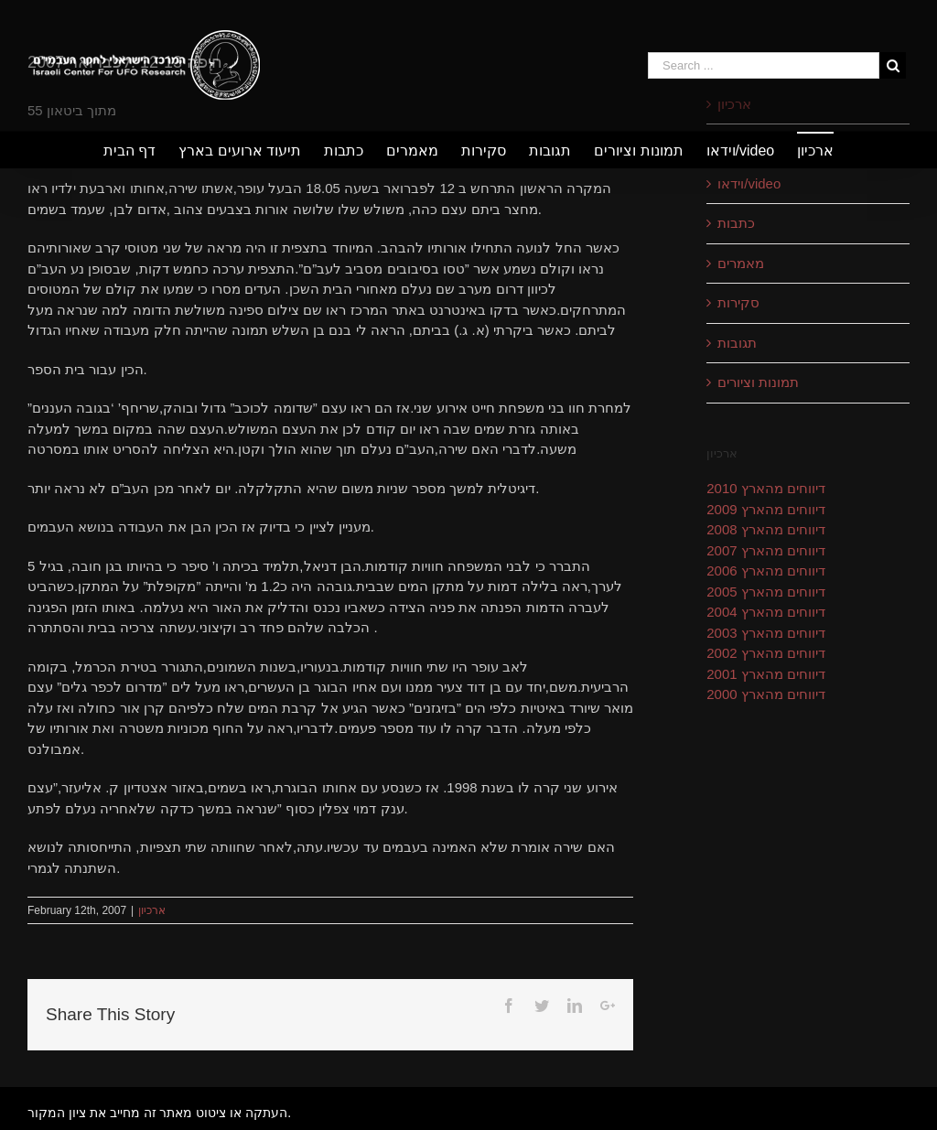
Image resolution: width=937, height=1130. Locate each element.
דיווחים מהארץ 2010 (765, 488)
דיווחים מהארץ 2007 (765, 550)
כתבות (736, 223)
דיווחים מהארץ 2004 (765, 611)
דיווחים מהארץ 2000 (765, 694)
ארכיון (152, 910)
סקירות (738, 302)
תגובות (737, 342)
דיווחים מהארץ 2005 (765, 591)
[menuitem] (140, 150)
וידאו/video (749, 183)
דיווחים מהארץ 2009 (765, 509)
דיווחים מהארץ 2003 (765, 632)
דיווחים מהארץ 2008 (765, 529)
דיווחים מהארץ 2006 (765, 570)
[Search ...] (763, 65)
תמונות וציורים (758, 382)
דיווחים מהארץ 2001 (765, 674)
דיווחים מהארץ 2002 (765, 653)
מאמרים (740, 263)
